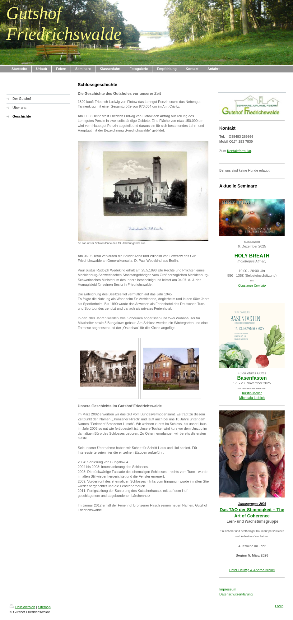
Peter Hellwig (239, 570)
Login (279, 606)
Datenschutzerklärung (236, 594)
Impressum (227, 589)
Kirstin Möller (252, 393)
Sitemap (44, 607)
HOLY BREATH (252, 255)
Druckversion (22, 607)
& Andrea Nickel (262, 570)
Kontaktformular (239, 151)
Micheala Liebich (252, 398)
